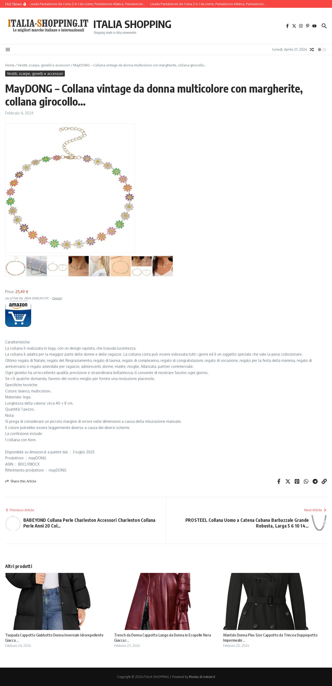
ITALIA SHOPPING (132, 23)
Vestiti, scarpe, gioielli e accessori (44, 65)
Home (10, 65)
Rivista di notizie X (202, 677)
